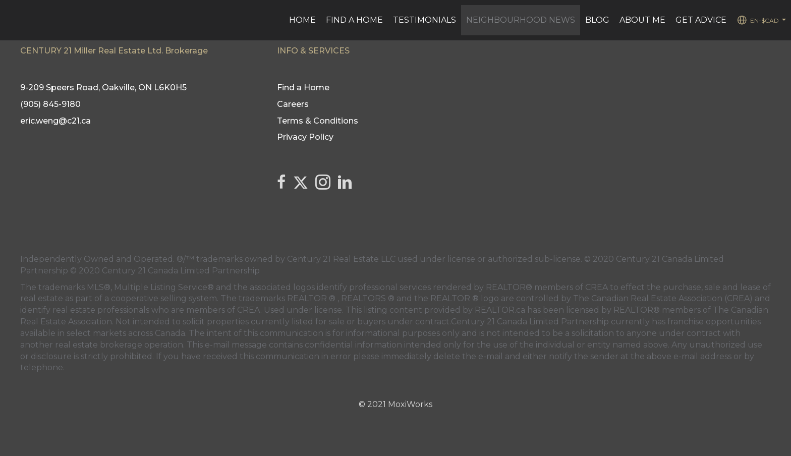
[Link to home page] (13, 20)
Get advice (700, 20)
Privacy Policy (305, 137)
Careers (293, 104)
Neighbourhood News (520, 20)
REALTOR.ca (500, 310)
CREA (596, 287)
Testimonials (424, 20)
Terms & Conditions (317, 121)
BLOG (597, 20)
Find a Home (354, 20)
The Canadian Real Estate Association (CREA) (663, 298)
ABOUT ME (642, 20)
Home (302, 20)
